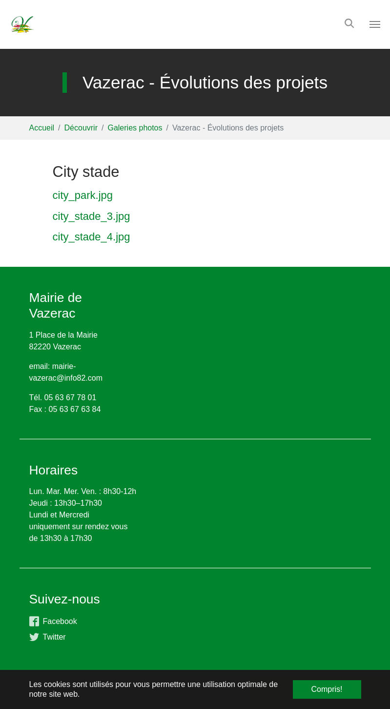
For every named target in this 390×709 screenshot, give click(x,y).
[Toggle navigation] (374, 24)
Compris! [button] (326, 689)
